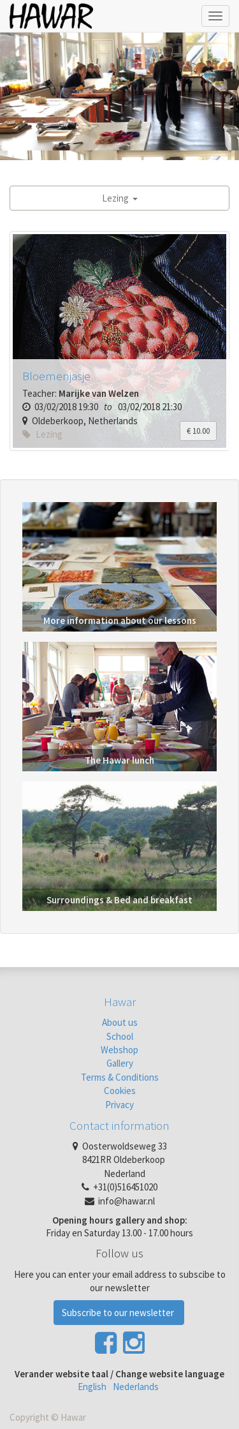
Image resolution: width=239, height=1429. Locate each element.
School (119, 1036)
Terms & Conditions (120, 1077)
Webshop (119, 1050)
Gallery (119, 1063)
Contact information (119, 1125)
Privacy (119, 1105)
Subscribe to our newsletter (119, 1313)
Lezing (120, 198)
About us (120, 1022)
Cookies (120, 1091)
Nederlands (136, 1387)
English (92, 1387)
